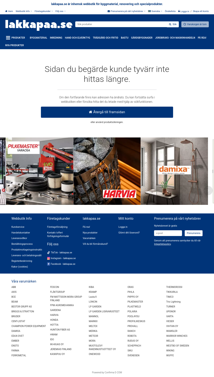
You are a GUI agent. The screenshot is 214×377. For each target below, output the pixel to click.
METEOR (93, 336)
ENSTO (15, 345)
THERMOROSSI (174, 287)
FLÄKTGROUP (57, 292)
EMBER (15, 340)
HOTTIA (54, 324)
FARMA (15, 350)
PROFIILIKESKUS (136, 321)
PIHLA (130, 292)
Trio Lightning (173, 301)
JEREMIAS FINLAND (61, 349)
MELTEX (93, 326)
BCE (13, 296)
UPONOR (171, 311)
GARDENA (55, 310)
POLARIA (132, 311)
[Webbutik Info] (23, 11)
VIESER (170, 321)
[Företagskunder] (43, 11)
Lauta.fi (93, 296)
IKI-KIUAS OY (57, 344)
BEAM (14, 301)
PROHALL (132, 326)
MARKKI (93, 321)
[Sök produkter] (127, 24)
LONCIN (93, 301)
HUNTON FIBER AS (60, 329)
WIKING (170, 350)
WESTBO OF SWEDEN (177, 345)
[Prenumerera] (194, 233)
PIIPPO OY (132, 296)
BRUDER (15, 316)
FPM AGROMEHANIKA (62, 305)
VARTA (169, 316)
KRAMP (93, 292)
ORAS (130, 287)
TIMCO (169, 296)
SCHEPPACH (134, 345)
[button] (162, 244)
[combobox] (127, 24)
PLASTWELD (134, 306)
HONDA (54, 320)
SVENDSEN (133, 355)
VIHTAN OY (172, 326)
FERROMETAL (18, 355)
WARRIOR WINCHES (176, 336)
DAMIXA (15, 331)
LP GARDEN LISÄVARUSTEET (104, 311)
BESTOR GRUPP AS (21, 306)
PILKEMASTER (135, 301)
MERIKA (93, 331)
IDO (52, 339)
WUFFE (170, 355)
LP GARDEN (95, 306)
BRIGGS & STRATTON (22, 311)
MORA (92, 340)
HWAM (53, 334)
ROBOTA (131, 336)
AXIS (14, 292)
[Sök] (173, 24)
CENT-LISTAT (18, 321)
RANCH (131, 331)
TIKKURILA (172, 292)
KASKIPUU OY (57, 354)
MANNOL (94, 316)
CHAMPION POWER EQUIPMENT (28, 326)
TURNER (170, 306)
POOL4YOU (133, 316)
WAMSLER (171, 331)
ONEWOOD (94, 354)
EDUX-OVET (17, 336)
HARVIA (54, 315)
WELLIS (170, 340)
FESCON (54, 287)
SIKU (130, 350)
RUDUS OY (133, 340)
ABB (13, 287)
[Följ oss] (60, 11)
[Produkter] (16, 38)
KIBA (91, 287)
